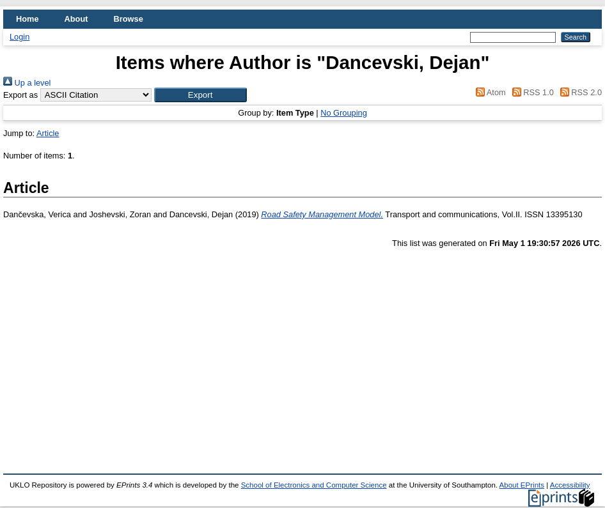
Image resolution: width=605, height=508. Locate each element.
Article (47, 133)
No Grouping (343, 113)
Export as (20, 95)
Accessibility (570, 485)
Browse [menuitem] (128, 19)
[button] (200, 95)
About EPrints (521, 485)
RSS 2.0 (579, 92)
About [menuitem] (76, 19)
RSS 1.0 (531, 92)
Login (19, 37)
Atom (489, 92)
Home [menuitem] (27, 19)
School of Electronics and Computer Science (314, 485)
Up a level (27, 83)
